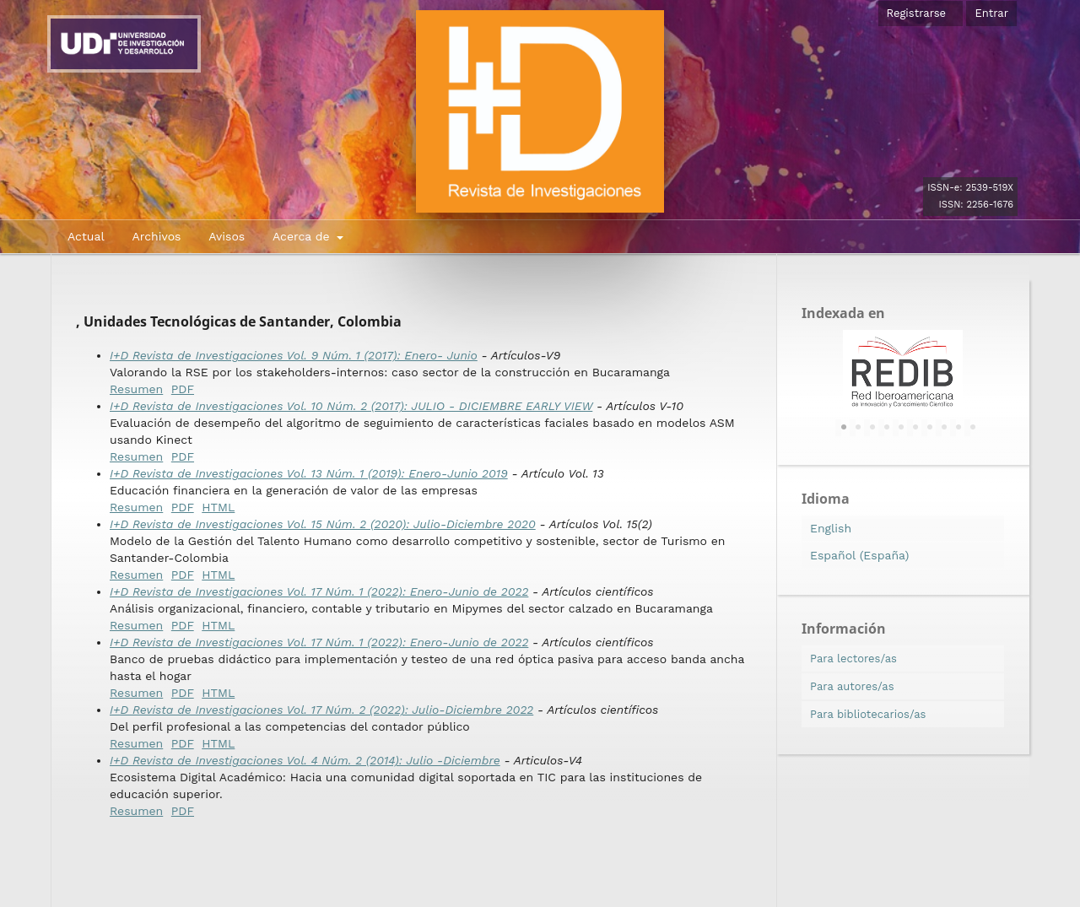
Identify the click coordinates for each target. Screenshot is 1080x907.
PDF (182, 389)
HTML (218, 507)
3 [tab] (872, 427)
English (830, 528)
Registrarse (917, 13)
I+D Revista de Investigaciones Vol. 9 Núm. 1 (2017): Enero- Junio (294, 355)
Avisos (226, 236)
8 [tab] (944, 427)
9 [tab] (958, 427)
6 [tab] (915, 427)
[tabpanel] (903, 372)
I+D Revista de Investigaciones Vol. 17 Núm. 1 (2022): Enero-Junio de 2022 (319, 591)
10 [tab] (972, 427)
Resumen (136, 389)
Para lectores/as (853, 658)
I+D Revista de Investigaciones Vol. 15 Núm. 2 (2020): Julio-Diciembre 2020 (323, 524)
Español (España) (859, 555)
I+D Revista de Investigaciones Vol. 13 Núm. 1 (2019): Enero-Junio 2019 (309, 473)
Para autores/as (852, 686)
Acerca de (303, 236)
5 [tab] (901, 427)
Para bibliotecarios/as (868, 714)
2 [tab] (858, 427)
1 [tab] (843, 427)
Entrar (991, 13)
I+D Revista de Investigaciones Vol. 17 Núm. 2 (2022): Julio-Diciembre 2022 (321, 709)
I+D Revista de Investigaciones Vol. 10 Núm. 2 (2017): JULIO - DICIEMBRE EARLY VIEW (351, 406)
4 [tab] (886, 427)
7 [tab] (929, 427)
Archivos (156, 236)
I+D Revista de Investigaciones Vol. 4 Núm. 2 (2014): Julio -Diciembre (305, 760)
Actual (86, 236)
